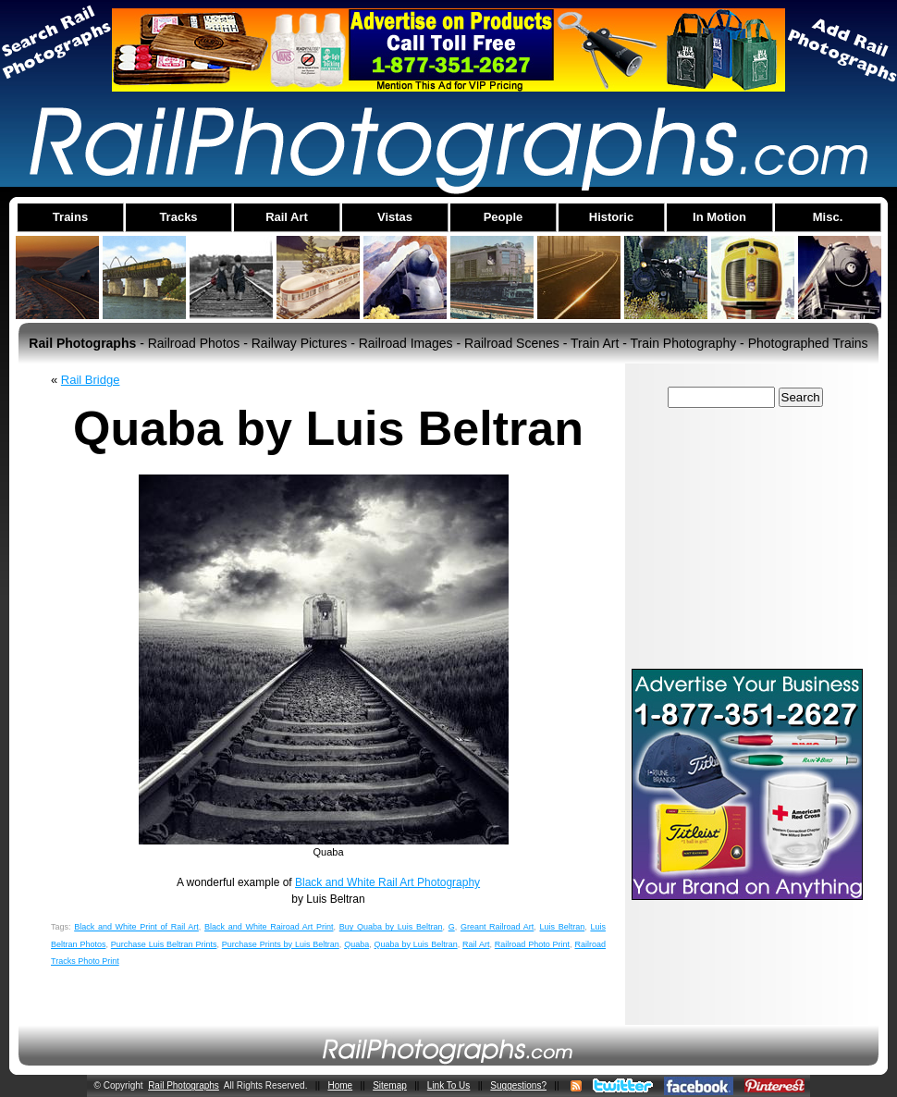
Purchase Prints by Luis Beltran (280, 944)
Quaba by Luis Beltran (416, 944)
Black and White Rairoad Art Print (268, 926)
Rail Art (475, 944)
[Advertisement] (747, 537)
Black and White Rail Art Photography (387, 882)
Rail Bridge (90, 380)
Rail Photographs (183, 1085)
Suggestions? (518, 1085)
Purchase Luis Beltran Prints (164, 944)
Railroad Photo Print (532, 944)
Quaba (356, 944)
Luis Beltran (562, 926)
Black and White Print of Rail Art (136, 926)
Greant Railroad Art (497, 926)
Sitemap (390, 1085)
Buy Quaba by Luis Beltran (391, 926)
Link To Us (449, 1085)
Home (339, 1085)
